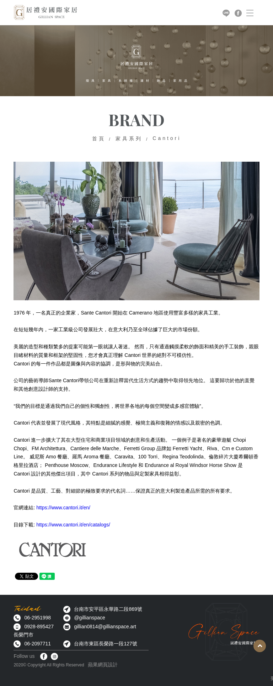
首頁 (99, 138)
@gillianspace (89, 617)
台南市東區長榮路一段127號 (105, 643)
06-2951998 (37, 617)
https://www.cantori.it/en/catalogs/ (73, 525)
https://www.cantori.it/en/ (63, 507)
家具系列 (129, 138)
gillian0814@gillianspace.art (105, 626)
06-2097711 (37, 643)
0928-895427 (39, 626)
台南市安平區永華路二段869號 (108, 609)
